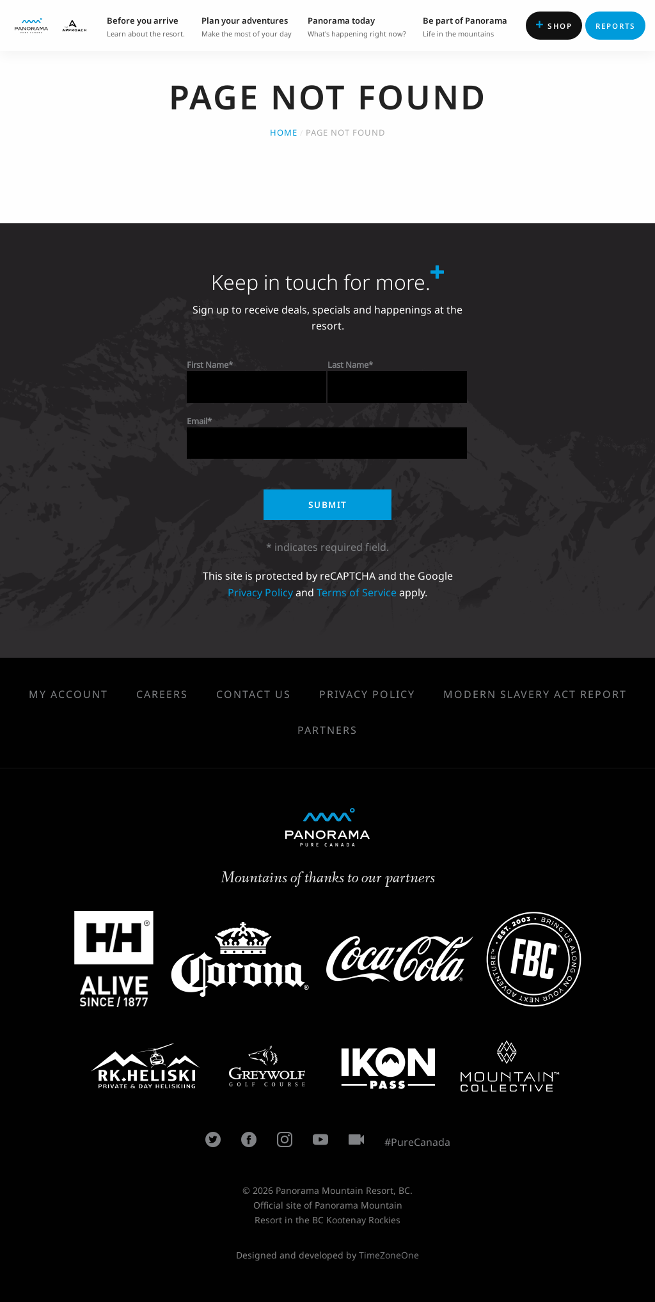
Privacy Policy (260, 592)
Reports (616, 26)
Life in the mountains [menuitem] (465, 26)
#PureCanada (417, 1142)
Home (283, 132)
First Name (207, 364)
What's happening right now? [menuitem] (357, 26)
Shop (553, 24)
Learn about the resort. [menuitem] (146, 26)
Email (197, 421)
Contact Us (253, 694)
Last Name (348, 364)
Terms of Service (357, 592)
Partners (327, 730)
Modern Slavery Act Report (535, 694)
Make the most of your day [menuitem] (246, 26)
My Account (68, 694)
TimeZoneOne (389, 1255)
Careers (162, 694)
